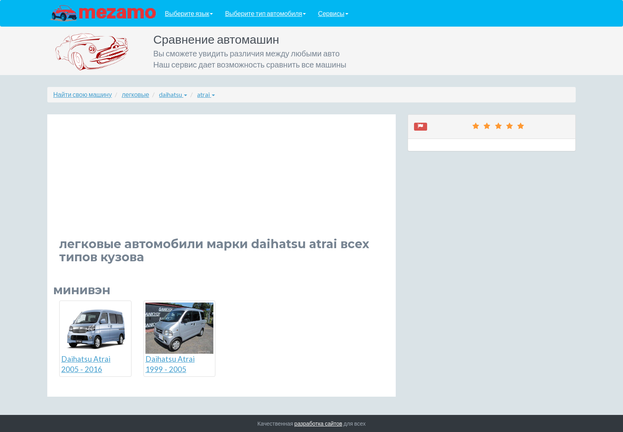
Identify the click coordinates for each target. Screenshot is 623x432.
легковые (135, 94)
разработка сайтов (318, 423)
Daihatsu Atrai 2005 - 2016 (95, 338)
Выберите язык (189, 13)
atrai (206, 94)
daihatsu (173, 94)
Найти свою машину (82, 94)
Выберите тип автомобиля (265, 13)
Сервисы (333, 13)
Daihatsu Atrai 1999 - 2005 (179, 338)
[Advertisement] (221, 181)
